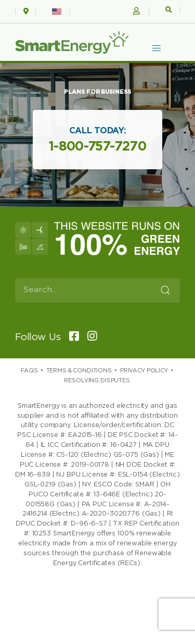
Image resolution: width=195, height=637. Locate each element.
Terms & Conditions (79, 370)
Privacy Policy (144, 370)
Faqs (29, 370)
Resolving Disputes (96, 380)
